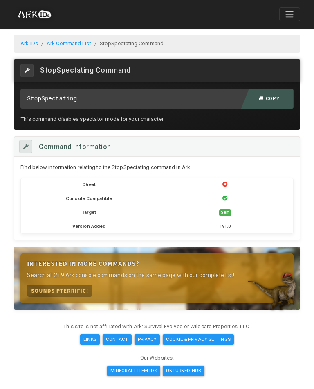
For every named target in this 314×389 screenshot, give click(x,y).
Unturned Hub (183, 370)
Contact (117, 339)
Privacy (147, 339)
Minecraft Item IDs (133, 370)
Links (89, 339)
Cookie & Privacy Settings (198, 339)
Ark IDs (29, 43)
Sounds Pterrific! (59, 290)
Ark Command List (69, 43)
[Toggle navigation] (289, 14)
